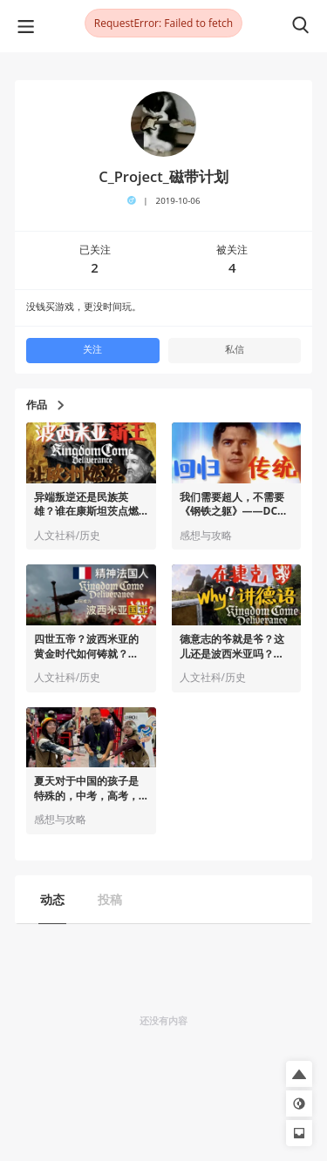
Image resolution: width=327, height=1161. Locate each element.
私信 (234, 349)
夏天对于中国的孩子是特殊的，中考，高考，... (90, 788)
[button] (299, 1074)
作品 (45, 405)
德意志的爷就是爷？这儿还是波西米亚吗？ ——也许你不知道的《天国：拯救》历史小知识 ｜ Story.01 (232, 647)
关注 (92, 349)
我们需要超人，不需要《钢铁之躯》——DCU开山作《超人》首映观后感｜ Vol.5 (233, 505)
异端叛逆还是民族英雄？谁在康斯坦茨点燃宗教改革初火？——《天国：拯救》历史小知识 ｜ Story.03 (86, 505)
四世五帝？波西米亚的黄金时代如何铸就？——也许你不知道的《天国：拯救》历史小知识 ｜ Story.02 (86, 647)
